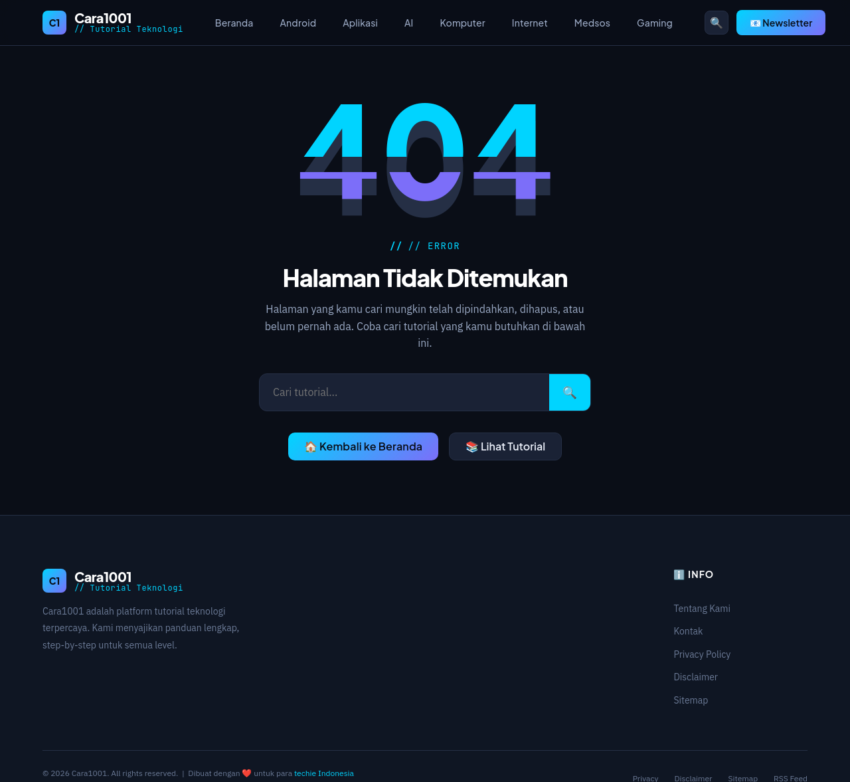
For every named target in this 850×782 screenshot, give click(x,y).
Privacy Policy (701, 654)
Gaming (655, 23)
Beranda (234, 23)
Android (298, 23)
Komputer (462, 23)
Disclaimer (695, 677)
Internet (530, 23)
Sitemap (690, 700)
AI (408, 23)
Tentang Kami (701, 609)
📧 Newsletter (781, 23)
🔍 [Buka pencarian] (716, 22)
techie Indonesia (324, 773)
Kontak (688, 631)
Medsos (592, 23)
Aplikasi (360, 23)
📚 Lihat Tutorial (505, 446)
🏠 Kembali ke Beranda (363, 446)
